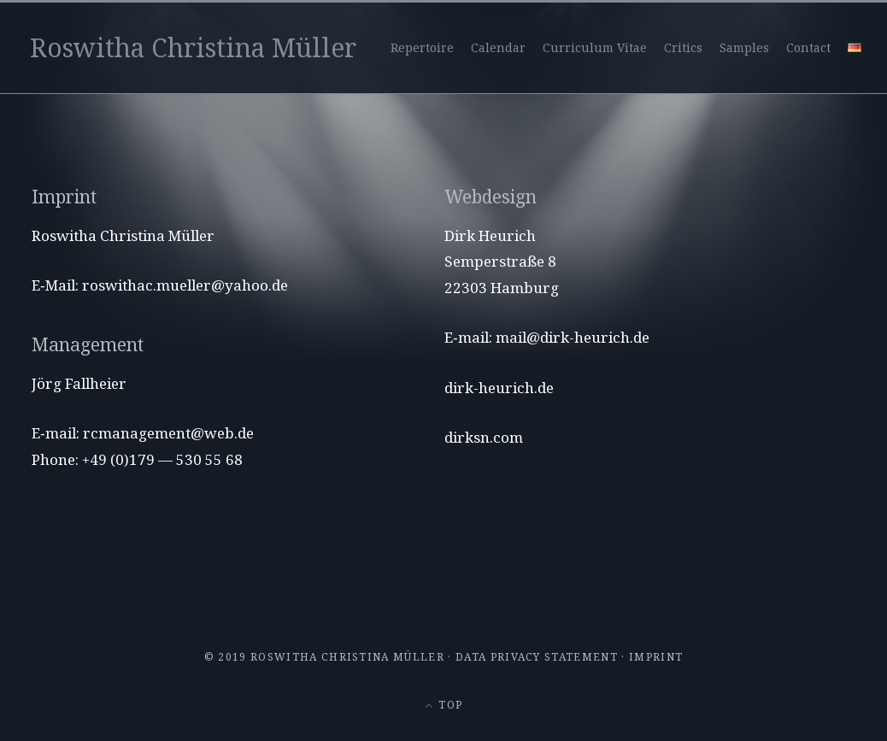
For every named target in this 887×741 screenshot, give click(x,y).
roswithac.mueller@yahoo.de (185, 285)
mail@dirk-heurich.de (572, 337)
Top (443, 704)
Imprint (656, 657)
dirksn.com (483, 437)
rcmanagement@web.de (168, 433)
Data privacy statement (536, 657)
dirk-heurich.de (499, 387)
